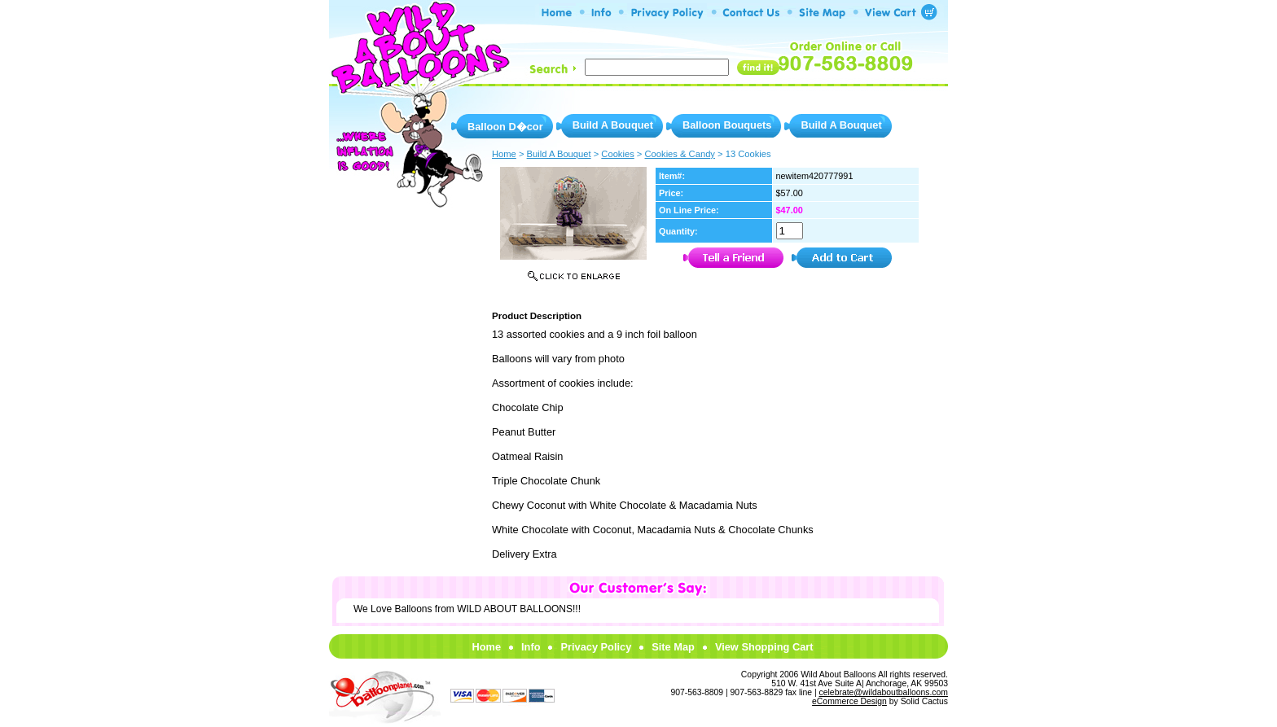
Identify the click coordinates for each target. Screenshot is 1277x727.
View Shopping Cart (764, 647)
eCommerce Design (849, 701)
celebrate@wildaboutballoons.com (883, 692)
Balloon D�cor (505, 126)
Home (486, 647)
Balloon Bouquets (726, 125)
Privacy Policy (595, 647)
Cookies (617, 154)
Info (530, 647)
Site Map (673, 647)
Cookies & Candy (680, 154)
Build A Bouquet (613, 125)
